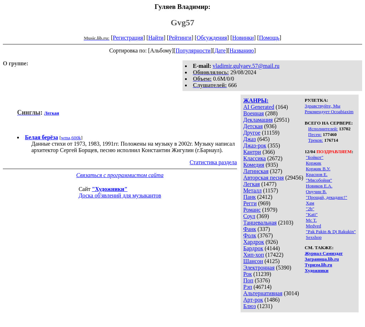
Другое (252, 133)
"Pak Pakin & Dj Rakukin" (331, 231)
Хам (310, 203)
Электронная (259, 268)
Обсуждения (212, 38)
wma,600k (71, 137)
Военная (253, 113)
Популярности (192, 50)
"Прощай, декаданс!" (326, 197)
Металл (252, 190)
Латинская (256, 171)
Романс (252, 210)
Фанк (249, 229)
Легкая (251, 184)
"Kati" (312, 214)
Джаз (249, 139)
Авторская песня (263, 178)
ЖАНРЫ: (256, 100)
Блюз (249, 306)
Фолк (249, 235)
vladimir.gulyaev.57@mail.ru (246, 66)
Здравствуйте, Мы (322, 106)
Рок (247, 274)
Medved (313, 225)
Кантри (252, 152)
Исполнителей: (323, 128)
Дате (220, 50)
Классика (254, 158)
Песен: (315, 134)
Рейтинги (180, 38)
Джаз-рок (255, 145)
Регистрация (128, 38)
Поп (248, 280)
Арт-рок (253, 300)
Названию (242, 50)
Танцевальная (260, 223)
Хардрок (253, 242)
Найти (156, 38)
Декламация (258, 120)
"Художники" (110, 189)
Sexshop (314, 237)
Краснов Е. (317, 174)
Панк (249, 197)
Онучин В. (316, 191)
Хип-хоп (253, 255)
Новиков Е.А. (319, 185)
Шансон (253, 261)
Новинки (243, 38)
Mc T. (311, 220)
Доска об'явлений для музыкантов (119, 195)
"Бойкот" (314, 157)
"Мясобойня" (319, 180)
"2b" (310, 208)
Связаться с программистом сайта (120, 175)
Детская (253, 126)
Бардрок (253, 248)
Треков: (315, 140)
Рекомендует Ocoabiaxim (329, 111)
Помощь (269, 38)
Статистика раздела (213, 162)
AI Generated (258, 107)
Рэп (247, 287)
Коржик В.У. (318, 168)
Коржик (313, 163)
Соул (249, 216)
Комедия (253, 165)
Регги (250, 203)
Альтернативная (263, 293)
